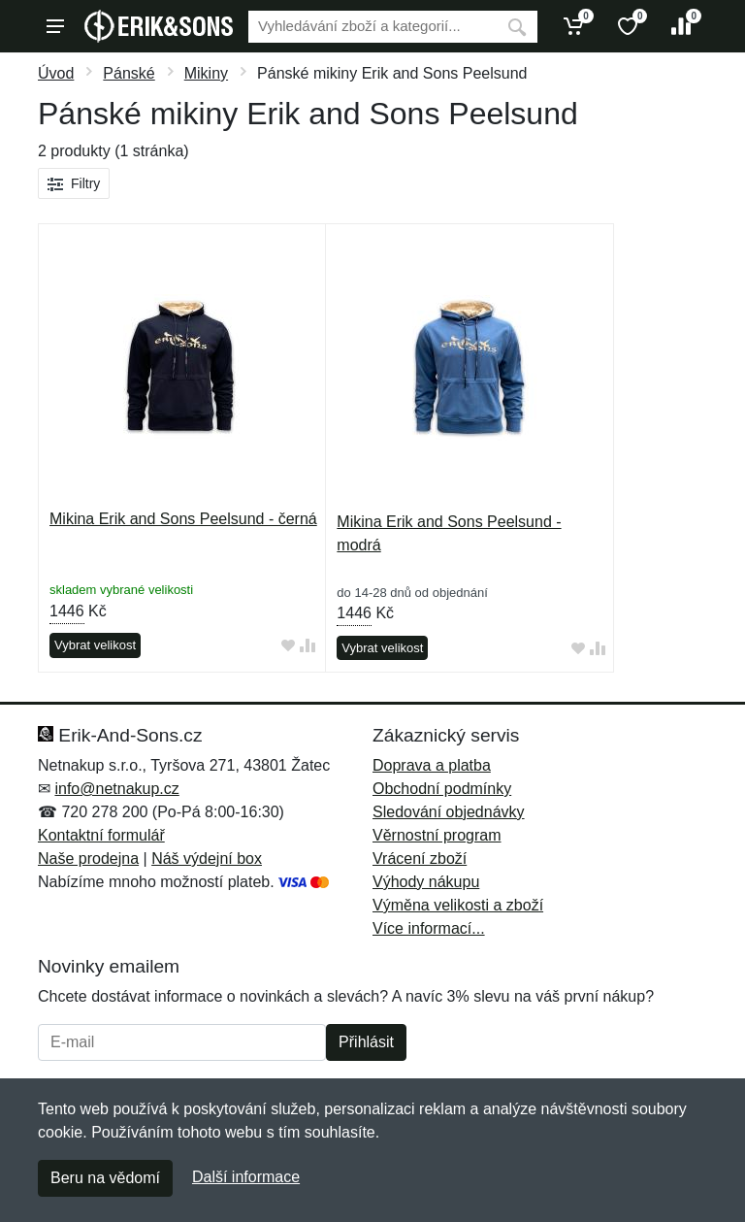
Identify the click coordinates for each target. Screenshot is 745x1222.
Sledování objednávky (448, 812)
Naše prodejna (88, 858)
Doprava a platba (431, 765)
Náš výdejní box (206, 858)
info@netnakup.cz (116, 788)
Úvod (56, 73)
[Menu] (55, 26)
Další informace (246, 1177)
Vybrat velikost (95, 645)
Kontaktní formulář (101, 835)
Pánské (128, 73)
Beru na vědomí (105, 1178)
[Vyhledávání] (372, 27)
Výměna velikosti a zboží (457, 905)
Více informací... (428, 928)
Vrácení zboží (419, 858)
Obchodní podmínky (441, 788)
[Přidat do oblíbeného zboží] (288, 646)
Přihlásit (366, 1042)
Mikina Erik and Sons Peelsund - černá (183, 519)
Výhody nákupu (425, 882)
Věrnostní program (437, 835)
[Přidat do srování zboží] (307, 646)
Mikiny (206, 73)
